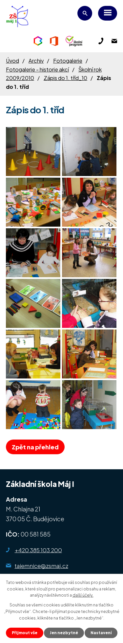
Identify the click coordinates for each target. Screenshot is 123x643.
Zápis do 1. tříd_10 (65, 77)
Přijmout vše (24, 632)
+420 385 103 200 (38, 550)
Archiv (36, 60)
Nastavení (101, 632)
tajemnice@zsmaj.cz (41, 565)
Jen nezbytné (64, 632)
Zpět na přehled (35, 447)
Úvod (12, 60)
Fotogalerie (67, 60)
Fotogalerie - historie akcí (37, 69)
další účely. (82, 595)
